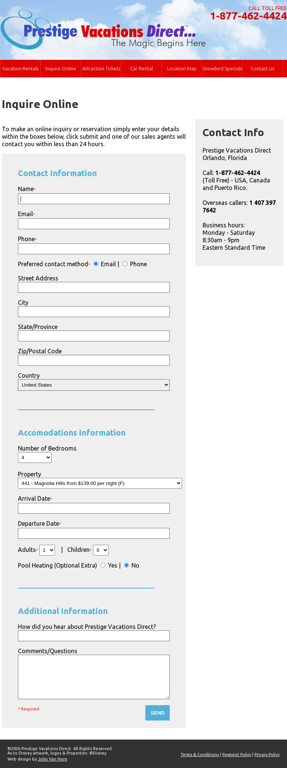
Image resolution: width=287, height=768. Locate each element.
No (134, 565)
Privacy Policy (267, 754)
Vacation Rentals (20, 68)
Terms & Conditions (199, 754)
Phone (138, 264)
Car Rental (141, 68)
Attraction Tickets (101, 68)
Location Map (182, 68)
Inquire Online (60, 68)
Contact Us (262, 68)
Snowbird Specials (222, 68)
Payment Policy (236, 754)
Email (107, 264)
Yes (112, 565)
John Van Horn (52, 759)
